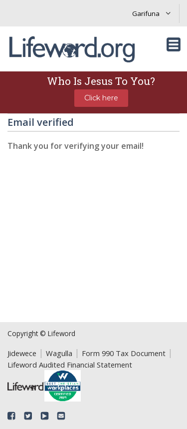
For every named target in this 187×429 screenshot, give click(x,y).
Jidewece (21, 353)
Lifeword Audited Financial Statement (69, 365)
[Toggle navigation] (173, 44)
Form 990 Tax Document (124, 353)
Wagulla (59, 353)
